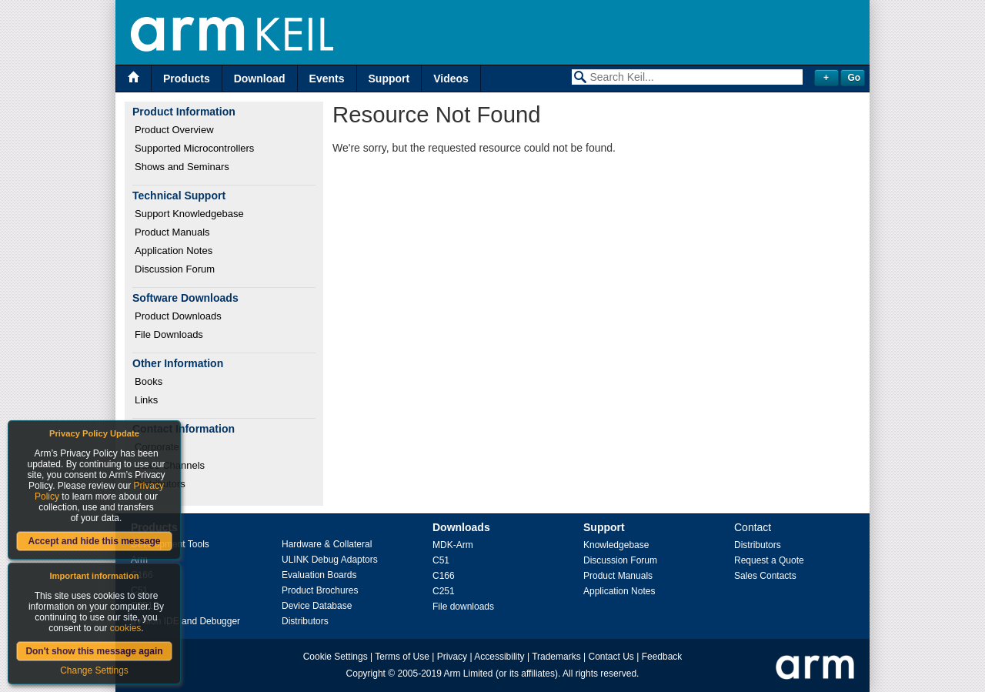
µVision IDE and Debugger (185, 621)
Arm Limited (468, 673)
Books (148, 381)
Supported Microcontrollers (194, 148)
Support (389, 78)
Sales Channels (170, 465)
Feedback (662, 656)
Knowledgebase (616, 545)
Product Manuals (172, 232)
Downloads (461, 527)
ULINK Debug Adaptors (330, 559)
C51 (440, 560)
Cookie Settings (335, 656)
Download (259, 78)
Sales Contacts (765, 575)
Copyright (366, 673)
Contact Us (611, 656)
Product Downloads (178, 316)
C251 (443, 591)
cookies (126, 628)
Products (186, 78)
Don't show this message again (93, 651)
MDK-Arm (452, 545)
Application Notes (173, 250)
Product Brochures (320, 590)
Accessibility (499, 656)
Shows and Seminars (182, 166)
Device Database (317, 605)
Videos (451, 78)
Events (327, 78)
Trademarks (556, 656)
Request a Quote (769, 560)
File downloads (463, 606)
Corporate (157, 447)
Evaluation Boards (319, 575)
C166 (443, 575)
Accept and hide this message (94, 541)
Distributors (160, 484)
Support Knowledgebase (189, 213)
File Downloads (169, 334)
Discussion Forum (175, 269)
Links (146, 400)
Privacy (452, 656)
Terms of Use (402, 656)
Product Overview (174, 129)
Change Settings (94, 670)
